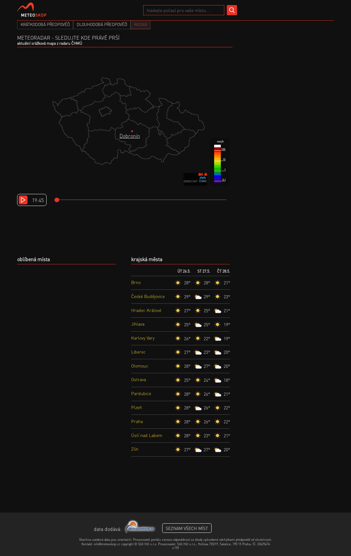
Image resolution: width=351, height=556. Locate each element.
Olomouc (139, 365)
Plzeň (136, 407)
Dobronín (129, 135)
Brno (136, 282)
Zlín (134, 449)
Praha (137, 421)
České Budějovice (148, 296)
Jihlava (137, 324)
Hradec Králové (146, 310)
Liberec (138, 351)
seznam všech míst (187, 528)
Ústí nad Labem (146, 435)
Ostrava (138, 379)
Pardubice (141, 393)
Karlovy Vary (143, 338)
